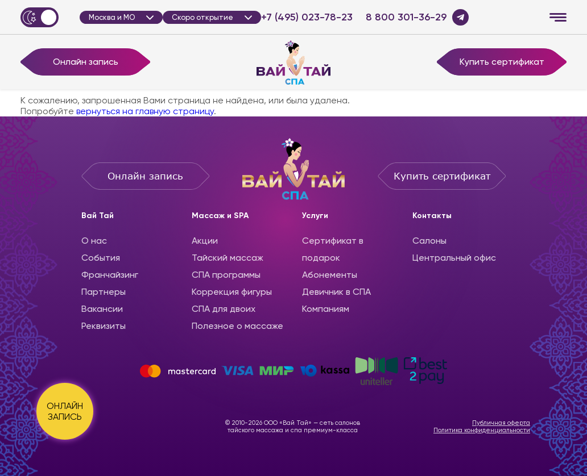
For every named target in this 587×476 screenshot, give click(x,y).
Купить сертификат (502, 61)
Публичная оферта (501, 423)
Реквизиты (103, 325)
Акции (205, 240)
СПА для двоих (223, 308)
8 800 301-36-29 (406, 17)
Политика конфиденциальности (481, 430)
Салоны (429, 240)
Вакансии (102, 308)
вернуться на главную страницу (145, 111)
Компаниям (325, 308)
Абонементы (329, 274)
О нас (94, 240)
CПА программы (226, 274)
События (100, 257)
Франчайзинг (109, 274)
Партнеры (103, 291)
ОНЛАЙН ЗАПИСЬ (65, 411)
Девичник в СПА (336, 291)
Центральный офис (454, 257)
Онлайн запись (85, 61)
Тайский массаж (227, 257)
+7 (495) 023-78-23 (307, 17)
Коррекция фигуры (232, 291)
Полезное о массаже (237, 325)
